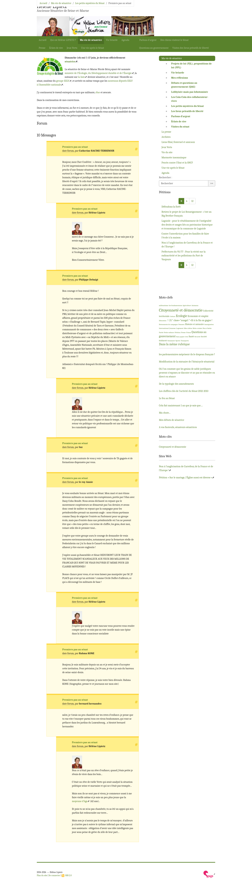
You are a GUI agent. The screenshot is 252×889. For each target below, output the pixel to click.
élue (98, 92)
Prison (188, 332)
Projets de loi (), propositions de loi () (191, 65)
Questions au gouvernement (154, 47)
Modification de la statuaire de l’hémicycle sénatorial (186, 361)
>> (211, 183)
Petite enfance (169, 332)
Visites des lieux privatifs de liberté (190, 47)
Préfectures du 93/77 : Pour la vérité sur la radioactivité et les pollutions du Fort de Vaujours (184, 255)
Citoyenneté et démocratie (180, 310)
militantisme (163, 305)
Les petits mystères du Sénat (89, 3)
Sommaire (171, 341)
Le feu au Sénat (167, 398)
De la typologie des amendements (176, 383)
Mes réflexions (179, 77)
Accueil (42, 40)
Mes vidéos (188, 328)
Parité (161, 332)
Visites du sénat (180, 126)
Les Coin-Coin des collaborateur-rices (189, 99)
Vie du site (167, 152)
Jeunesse (172, 328)
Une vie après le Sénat (92, 47)
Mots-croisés (197, 328)
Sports (178, 341)
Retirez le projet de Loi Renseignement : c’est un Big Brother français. (187, 213)
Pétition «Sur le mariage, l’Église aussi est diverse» (185, 477)
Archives (166, 136)
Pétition (177, 332)
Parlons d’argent (148, 40)
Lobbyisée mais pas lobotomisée (189, 91)
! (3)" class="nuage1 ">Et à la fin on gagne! (189, 320)
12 (192, 201)
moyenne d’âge (80, 801)
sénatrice (70, 61)
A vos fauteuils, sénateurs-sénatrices (178, 427)
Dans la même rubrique (174, 344)
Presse (42, 47)
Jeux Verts (72, 47)
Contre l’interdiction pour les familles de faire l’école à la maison (185, 235)
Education (162, 321)
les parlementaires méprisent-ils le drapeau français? (187, 354)
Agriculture (187, 305)
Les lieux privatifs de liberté (187, 111)
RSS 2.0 (67, 875)
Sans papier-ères (182, 337)
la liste (81, 77)
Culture (172, 316)
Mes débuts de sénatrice (171, 420)
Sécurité (197, 337)
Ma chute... (165, 412)
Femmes (181, 324)
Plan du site (42, 875)
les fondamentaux (175, 305)
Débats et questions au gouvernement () (184, 84)
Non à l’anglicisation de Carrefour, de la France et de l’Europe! (187, 244)
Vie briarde (112, 40)
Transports (185, 341)
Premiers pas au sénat (75, 146)
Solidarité (163, 340)
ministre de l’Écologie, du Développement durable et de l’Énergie (98, 73)
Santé (191, 336)
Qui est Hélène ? (63, 40)
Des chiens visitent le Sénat (174, 40)
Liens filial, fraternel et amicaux (178, 142)
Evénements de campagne (168, 324)
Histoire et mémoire (194, 324)
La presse (166, 131)
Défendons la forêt (171, 206)
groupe (62, 80)
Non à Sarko (207, 328)
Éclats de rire (56, 47)
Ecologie (181, 316)
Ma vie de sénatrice (91, 40)
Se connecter (54, 875)
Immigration (209, 324)
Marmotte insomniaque (174, 157)
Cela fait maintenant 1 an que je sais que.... (181, 405)
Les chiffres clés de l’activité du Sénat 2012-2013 (183, 391)
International (164, 328)
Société (204, 336)
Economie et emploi (198, 316)
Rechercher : (165, 177)
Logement (180, 328)
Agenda (125, 40)
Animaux (195, 305)
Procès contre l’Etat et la (177, 162)
